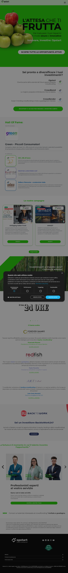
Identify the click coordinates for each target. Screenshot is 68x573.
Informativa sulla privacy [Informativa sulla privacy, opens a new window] (42, 283)
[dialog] (34, 286)
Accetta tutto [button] (52, 297)
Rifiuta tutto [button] (36, 297)
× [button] (62, 273)
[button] (14, 297)
